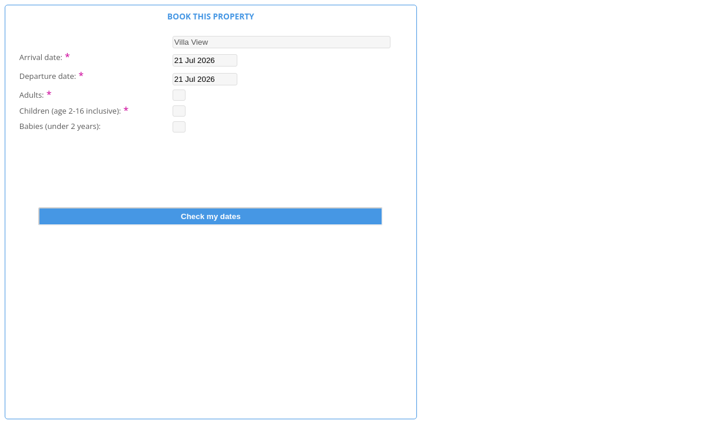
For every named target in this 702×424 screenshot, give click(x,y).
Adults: (35, 94)
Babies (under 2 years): (60, 126)
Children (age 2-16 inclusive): (74, 109)
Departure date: (51, 75)
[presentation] (210, 178)
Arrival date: (44, 56)
